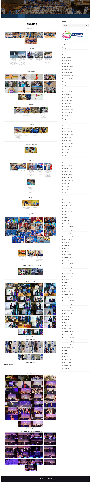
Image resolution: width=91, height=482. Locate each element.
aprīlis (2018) (67, 325)
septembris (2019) (68, 273)
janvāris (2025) (67, 97)
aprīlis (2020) (67, 251)
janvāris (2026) (67, 63)
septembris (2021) (68, 208)
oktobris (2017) (67, 344)
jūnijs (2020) (66, 245)
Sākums (5, 16)
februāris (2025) (67, 94)
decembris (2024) (68, 100)
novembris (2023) (68, 137)
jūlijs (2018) (66, 316)
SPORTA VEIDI (36, 16)
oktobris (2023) (67, 140)
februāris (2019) (67, 294)
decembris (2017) (68, 337)
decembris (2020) (68, 226)
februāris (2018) (67, 331)
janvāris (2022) (67, 202)
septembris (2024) (68, 109)
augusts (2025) (67, 78)
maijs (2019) (66, 285)
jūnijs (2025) (66, 82)
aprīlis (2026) (67, 54)
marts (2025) (67, 91)
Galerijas (21, 16)
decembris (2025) (68, 66)
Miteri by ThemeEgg (51, 480)
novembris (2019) (68, 267)
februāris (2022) (67, 199)
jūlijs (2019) (66, 279)
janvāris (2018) (67, 334)
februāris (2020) (67, 257)
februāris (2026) (67, 60)
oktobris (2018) (67, 307)
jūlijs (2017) (66, 350)
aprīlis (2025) (67, 88)
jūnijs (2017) (66, 353)
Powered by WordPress (40, 480)
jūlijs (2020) (66, 242)
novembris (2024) (68, 103)
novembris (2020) (68, 230)
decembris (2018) (68, 300)
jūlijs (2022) (66, 183)
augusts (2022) (67, 180)
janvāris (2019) (67, 297)
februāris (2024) (67, 128)
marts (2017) (67, 362)
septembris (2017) (68, 347)
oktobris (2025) (67, 72)
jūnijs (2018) (66, 319)
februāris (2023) (67, 162)
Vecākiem (44, 16)
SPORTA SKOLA (12, 16)
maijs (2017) (66, 356)
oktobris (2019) (67, 270)
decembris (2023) (68, 134)
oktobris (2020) (67, 233)
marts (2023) (67, 159)
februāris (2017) (67, 365)
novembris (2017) (68, 341)
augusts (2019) (67, 276)
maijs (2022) (66, 189)
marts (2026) (67, 57)
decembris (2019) (68, 263)
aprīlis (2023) (67, 156)
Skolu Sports (53, 16)
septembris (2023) (68, 143)
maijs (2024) (66, 119)
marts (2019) (67, 291)
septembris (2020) (68, 236)
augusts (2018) (67, 313)
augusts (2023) (67, 146)
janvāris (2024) (67, 131)
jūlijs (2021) (66, 214)
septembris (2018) (68, 310)
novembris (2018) (68, 304)
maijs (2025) (66, 85)
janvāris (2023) (67, 165)
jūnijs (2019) (66, 282)
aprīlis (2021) (67, 220)
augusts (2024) (67, 112)
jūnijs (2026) (66, 48)
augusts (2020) (67, 239)
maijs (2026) (66, 51)
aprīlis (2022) (67, 193)
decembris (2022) (68, 168)
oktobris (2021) (67, 205)
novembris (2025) (68, 69)
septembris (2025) (68, 75)
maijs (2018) (66, 322)
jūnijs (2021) (66, 217)
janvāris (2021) (67, 223)
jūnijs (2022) (66, 186)
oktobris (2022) (67, 174)
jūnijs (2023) (66, 149)
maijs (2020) (66, 248)
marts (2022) (67, 196)
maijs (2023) (66, 152)
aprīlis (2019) (67, 288)
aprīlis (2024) (67, 122)
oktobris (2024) (67, 106)
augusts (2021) (67, 211)
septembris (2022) (68, 177)
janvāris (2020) (67, 260)
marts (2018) (67, 328)
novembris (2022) (68, 171)
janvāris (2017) (67, 368)
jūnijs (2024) (66, 115)
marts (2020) (67, 254)
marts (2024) (67, 125)
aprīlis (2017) (67, 359)
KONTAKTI (28, 16)
